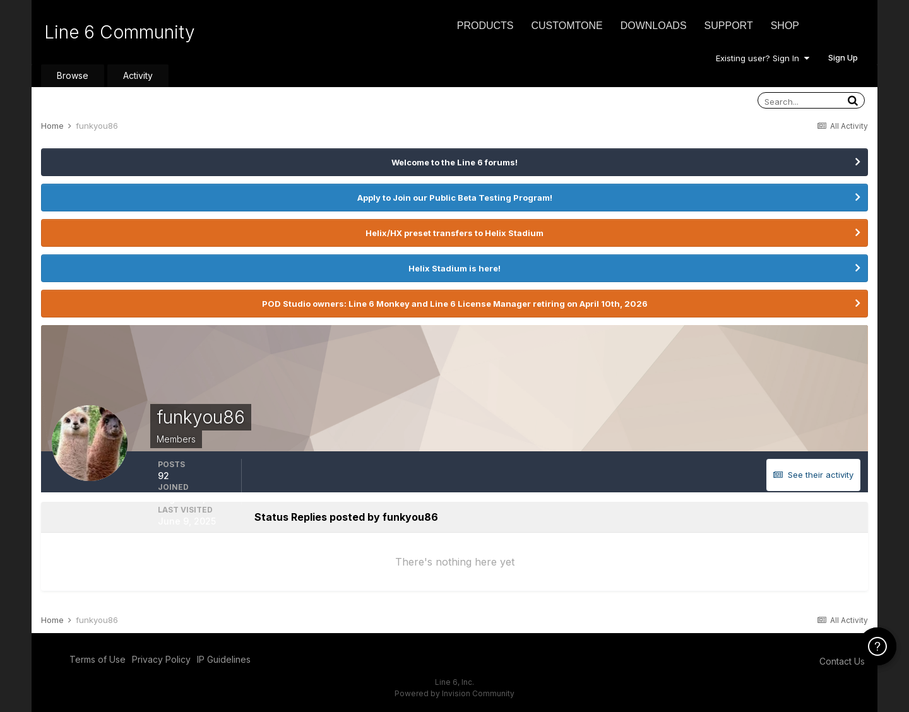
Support (728, 25)
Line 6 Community (119, 32)
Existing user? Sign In (762, 58)
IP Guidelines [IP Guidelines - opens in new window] (224, 659)
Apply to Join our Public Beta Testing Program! (454, 198)
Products (485, 25)
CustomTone (566, 25)
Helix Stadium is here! (454, 268)
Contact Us (842, 661)
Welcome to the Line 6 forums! (454, 162)
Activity (138, 75)
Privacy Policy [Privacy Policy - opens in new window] (161, 659)
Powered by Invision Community (454, 693)
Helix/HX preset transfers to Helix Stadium (454, 233)
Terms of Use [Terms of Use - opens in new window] (97, 659)
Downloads (654, 25)
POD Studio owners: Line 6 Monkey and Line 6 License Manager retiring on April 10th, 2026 (455, 304)
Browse (72, 75)
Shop (785, 25)
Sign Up (843, 57)
